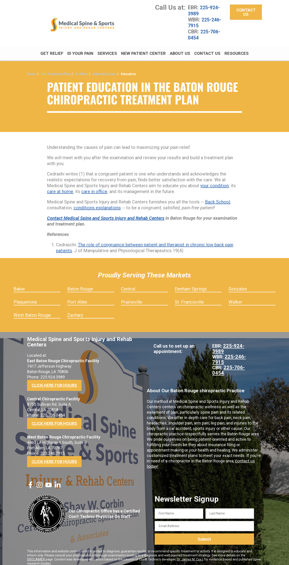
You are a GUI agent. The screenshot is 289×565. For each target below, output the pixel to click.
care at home (60, 186)
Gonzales (237, 284)
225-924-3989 (204, 10)
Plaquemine (25, 297)
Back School (217, 197)
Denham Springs (191, 284)
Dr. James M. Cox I (190, 554)
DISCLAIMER (36, 554)
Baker (19, 284)
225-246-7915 (205, 22)
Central (128, 284)
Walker (235, 297)
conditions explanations (97, 202)
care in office (94, 186)
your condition (214, 180)
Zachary (75, 310)
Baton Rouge (80, 284)
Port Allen (77, 297)
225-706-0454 (205, 34)
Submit (204, 534)
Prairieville (131, 297)
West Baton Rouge (32, 310)
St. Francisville (189, 297)
